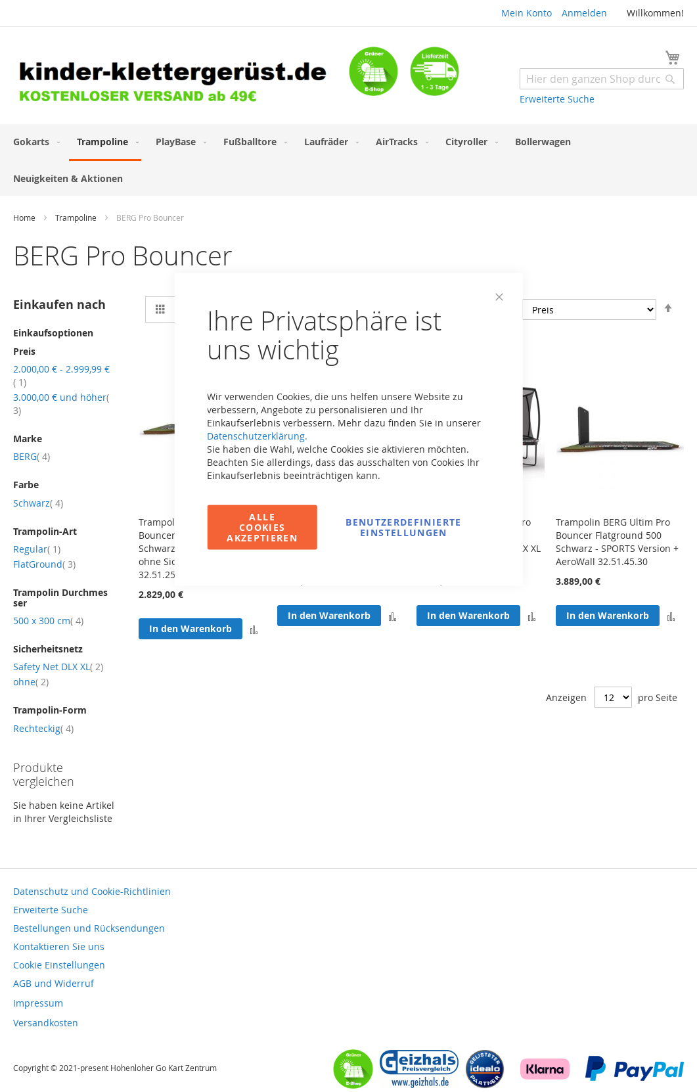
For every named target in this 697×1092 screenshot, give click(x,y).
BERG (31, 456)
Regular (36, 549)
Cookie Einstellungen (59, 965)
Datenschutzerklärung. (257, 436)
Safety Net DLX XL (58, 666)
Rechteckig (43, 728)
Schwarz (38, 503)
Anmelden (584, 13)
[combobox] (602, 78)
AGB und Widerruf (53, 983)
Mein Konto (526, 13)
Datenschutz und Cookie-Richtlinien (92, 891)
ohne (31, 681)
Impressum (38, 1003)
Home (25, 217)
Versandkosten (45, 1022)
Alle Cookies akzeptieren (262, 527)
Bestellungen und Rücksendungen (89, 928)
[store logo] (181, 77)
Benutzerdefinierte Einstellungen (403, 527)
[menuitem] (33, 141)
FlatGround (44, 564)
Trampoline (77, 217)
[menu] (348, 160)
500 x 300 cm (48, 620)
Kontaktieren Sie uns (58, 946)
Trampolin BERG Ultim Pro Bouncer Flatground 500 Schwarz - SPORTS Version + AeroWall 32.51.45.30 (617, 542)
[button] (531, 615)
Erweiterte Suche (557, 99)
